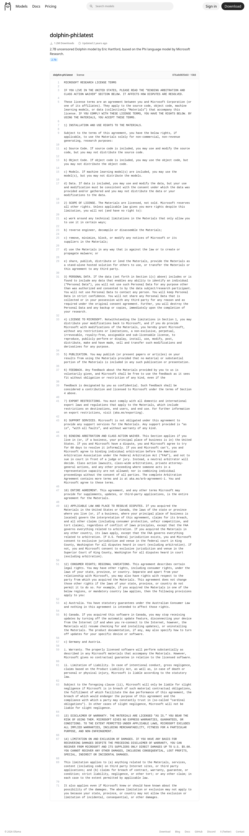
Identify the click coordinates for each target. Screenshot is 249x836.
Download (232, 6)
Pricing (50, 6)
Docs (36, 6)
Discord (211, 831)
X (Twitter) (225, 831)
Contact (240, 831)
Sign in (211, 6)
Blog (177, 831)
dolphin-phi (64, 35)
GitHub (199, 831)
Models (22, 6)
